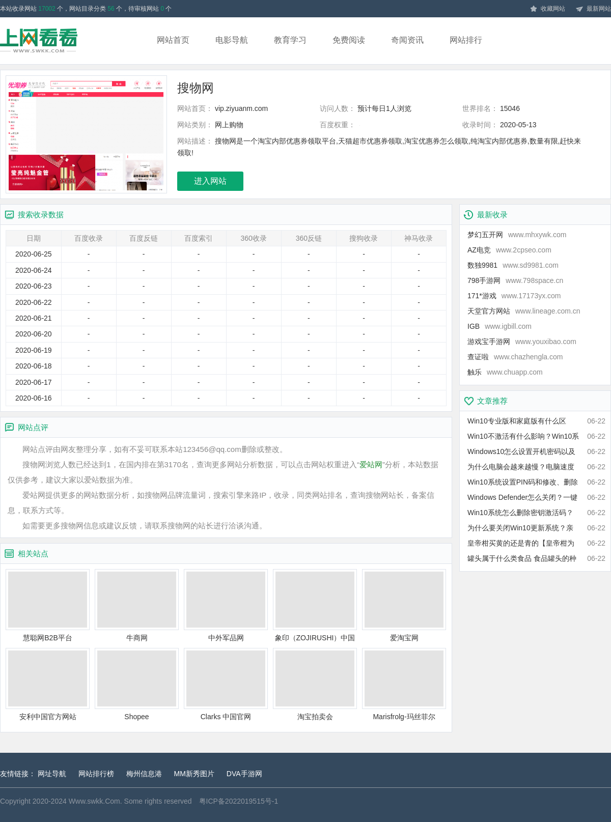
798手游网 (515, 280)
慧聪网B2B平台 (48, 605)
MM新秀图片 (194, 774)
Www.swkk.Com (94, 801)
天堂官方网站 (523, 311)
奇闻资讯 (407, 40)
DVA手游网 (244, 774)
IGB (499, 326)
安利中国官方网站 (48, 684)
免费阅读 (348, 40)
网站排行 (466, 40)
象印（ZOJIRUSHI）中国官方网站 (315, 606)
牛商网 (137, 605)
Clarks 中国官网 (226, 684)
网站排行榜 (96, 774)
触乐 (505, 372)
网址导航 (52, 774)
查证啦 (515, 357)
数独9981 (513, 265)
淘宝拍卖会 (315, 684)
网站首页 (173, 40)
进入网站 (210, 181)
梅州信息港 (144, 774)
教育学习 (290, 40)
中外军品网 (226, 605)
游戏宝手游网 (521, 341)
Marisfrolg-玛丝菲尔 (404, 684)
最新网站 (593, 9)
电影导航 (231, 40)
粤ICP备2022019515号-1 (239, 801)
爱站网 (370, 464)
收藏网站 (547, 9)
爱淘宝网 (404, 605)
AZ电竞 (509, 250)
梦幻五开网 (516, 235)
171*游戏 (514, 296)
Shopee (137, 684)
